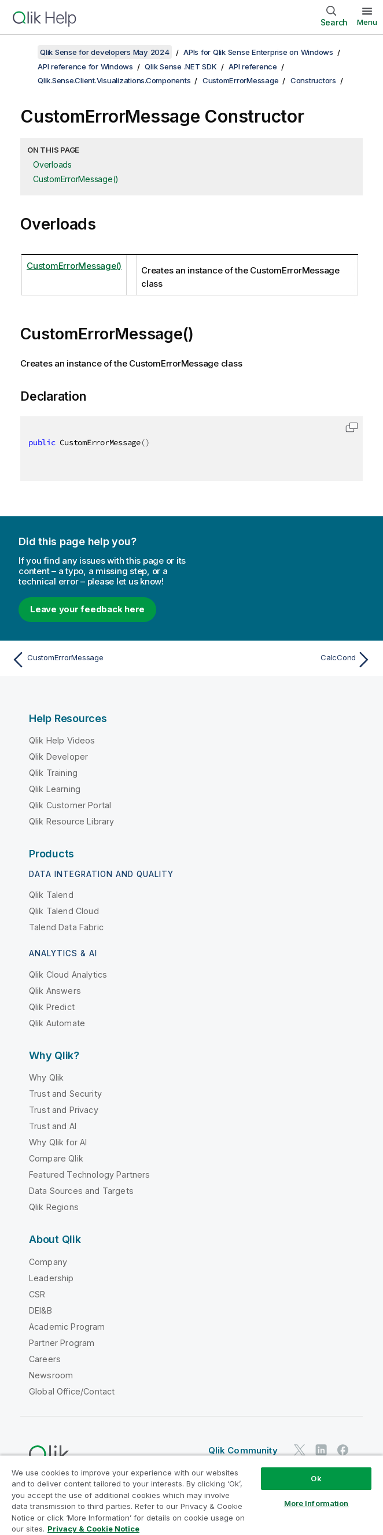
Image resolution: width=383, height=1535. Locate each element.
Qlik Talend (51, 895)
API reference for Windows (85, 66)
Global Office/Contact (72, 1391)
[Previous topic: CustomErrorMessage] (98, 659)
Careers (45, 1359)
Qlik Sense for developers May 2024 (105, 52)
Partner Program (61, 1343)
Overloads (52, 164)
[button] (351, 427)
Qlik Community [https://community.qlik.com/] (243, 1450)
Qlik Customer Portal (70, 805)
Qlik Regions (54, 1207)
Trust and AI (52, 1126)
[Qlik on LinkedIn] (321, 1450)
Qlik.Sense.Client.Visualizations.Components (114, 80)
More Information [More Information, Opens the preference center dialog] (316, 1503)
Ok (316, 1478)
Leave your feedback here (87, 609)
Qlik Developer (58, 756)
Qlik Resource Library (71, 821)
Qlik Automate (57, 1023)
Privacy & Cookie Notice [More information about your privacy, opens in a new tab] (93, 1528)
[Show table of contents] (23, 52)
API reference (253, 66)
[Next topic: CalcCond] (284, 659)
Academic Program (67, 1326)
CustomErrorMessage (240, 80)
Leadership (51, 1278)
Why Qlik (46, 1077)
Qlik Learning (54, 789)
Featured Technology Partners (89, 1174)
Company (48, 1262)
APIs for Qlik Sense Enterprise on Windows (258, 52)
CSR (37, 1294)
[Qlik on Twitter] (299, 1450)
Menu (367, 22)
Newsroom (51, 1375)
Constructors (313, 80)
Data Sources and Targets (81, 1191)
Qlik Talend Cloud (64, 911)
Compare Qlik (56, 1158)
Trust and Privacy (63, 1110)
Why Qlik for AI (58, 1142)
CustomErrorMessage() (76, 179)
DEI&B (40, 1310)
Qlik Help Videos (62, 740)
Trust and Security (65, 1093)
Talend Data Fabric (66, 927)
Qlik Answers (55, 991)
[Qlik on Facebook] (343, 1450)
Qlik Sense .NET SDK (180, 66)
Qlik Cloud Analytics (68, 974)
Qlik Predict (52, 1007)
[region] (191, 1495)
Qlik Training (53, 773)
